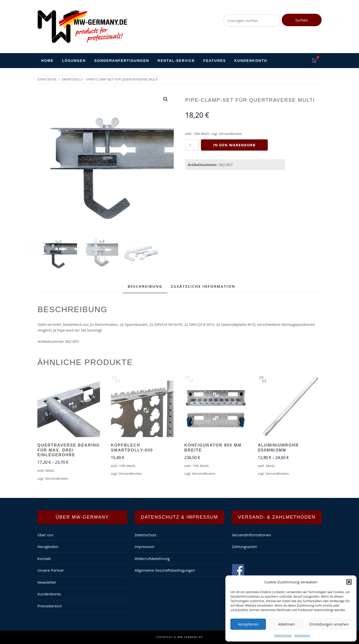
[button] (349, 581)
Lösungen (74, 61)
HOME (47, 61)
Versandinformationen (251, 534)
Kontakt (44, 558)
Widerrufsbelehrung (152, 558)
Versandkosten (230, 133)
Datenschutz (283, 635)
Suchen (301, 19)
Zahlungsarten (244, 546)
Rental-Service (176, 61)
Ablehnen (286, 624)
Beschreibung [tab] (145, 286)
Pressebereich (49, 605)
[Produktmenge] (192, 145)
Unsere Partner (50, 570)
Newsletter (46, 582)
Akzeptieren (248, 624)
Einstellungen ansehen (329, 624)
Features (214, 61)
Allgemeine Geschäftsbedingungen (165, 570)
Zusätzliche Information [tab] (203, 286)
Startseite (47, 79)
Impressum (302, 635)
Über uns (45, 534)
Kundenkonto (250, 61)
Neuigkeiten (47, 546)
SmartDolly (72, 79)
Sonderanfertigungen (121, 61)
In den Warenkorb (234, 144)
